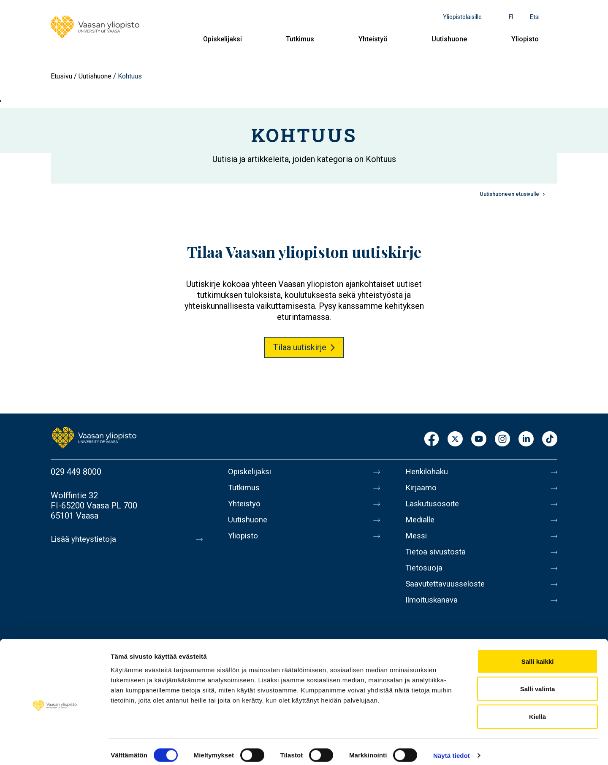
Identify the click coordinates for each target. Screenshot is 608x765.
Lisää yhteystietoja (85, 539)
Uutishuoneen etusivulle (509, 194)
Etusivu (61, 76)
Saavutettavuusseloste (447, 596)
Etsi (535, 17)
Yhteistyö (373, 39)
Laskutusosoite (433, 507)
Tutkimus (300, 39)
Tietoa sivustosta (437, 560)
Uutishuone (449, 39)
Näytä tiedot (451, 748)
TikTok (549, 439)
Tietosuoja (425, 578)
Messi (416, 543)
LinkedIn (526, 439)
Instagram (502, 439)
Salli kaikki (537, 654)
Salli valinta (537, 682)
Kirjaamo (421, 489)
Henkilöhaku (428, 472)
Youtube (478, 439)
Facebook (431, 439)
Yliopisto (525, 39)
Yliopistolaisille (462, 17)
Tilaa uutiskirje (299, 347)
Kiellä (537, 709)
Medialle (421, 525)
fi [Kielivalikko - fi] (511, 17)
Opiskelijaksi (222, 39)
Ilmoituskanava (433, 613)
